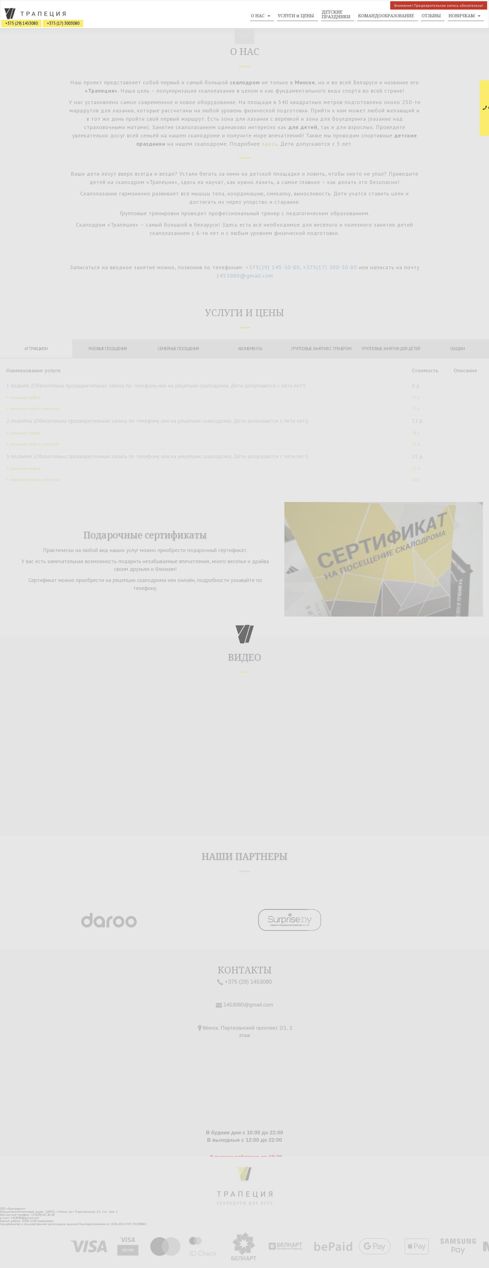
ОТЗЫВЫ (431, 16)
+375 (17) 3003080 (63, 23)
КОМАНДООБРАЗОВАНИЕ (386, 16)
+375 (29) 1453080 (21, 23)
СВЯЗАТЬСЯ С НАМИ (485, 108)
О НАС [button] (260, 16)
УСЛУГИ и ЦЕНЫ (296, 16)
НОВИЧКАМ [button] (464, 16)
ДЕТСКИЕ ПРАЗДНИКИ (336, 14)
